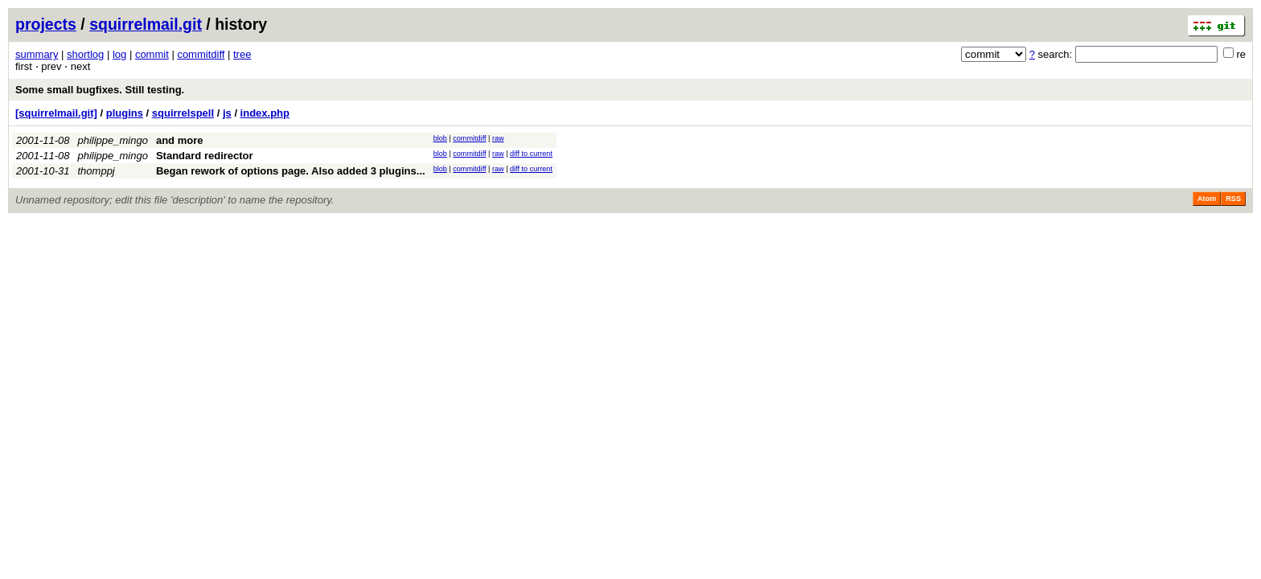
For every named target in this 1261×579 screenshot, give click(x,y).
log (119, 54)
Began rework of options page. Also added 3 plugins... (290, 171)
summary (36, 54)
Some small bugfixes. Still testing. (99, 90)
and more (179, 140)
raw (498, 138)
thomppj (96, 171)
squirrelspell (183, 113)
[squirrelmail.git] (56, 113)
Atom (1206, 199)
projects (45, 24)
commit (152, 54)
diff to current (531, 154)
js (227, 113)
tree (242, 54)
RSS (1233, 199)
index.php (265, 113)
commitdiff (200, 54)
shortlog (85, 54)
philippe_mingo (113, 140)
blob (440, 138)
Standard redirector (204, 156)
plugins (124, 113)
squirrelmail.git (145, 24)
